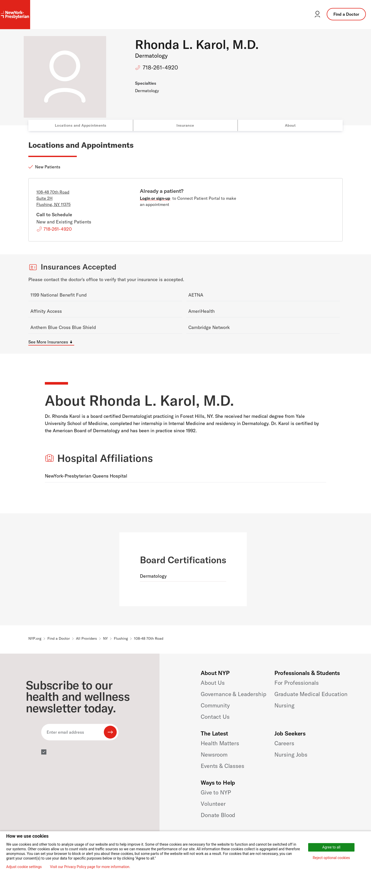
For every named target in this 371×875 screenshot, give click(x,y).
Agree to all (331, 847)
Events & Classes (222, 765)
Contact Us (215, 716)
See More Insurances (48, 341)
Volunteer (213, 803)
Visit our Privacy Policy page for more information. (90, 867)
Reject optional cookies (331, 858)
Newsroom (214, 754)
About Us (213, 682)
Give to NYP (216, 792)
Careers (284, 743)
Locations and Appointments (80, 125)
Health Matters (220, 743)
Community (215, 705)
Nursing (284, 705)
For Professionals (296, 682)
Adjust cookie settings (24, 867)
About (290, 125)
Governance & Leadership (233, 694)
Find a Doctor (346, 14)
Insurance (185, 125)
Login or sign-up (155, 198)
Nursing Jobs (290, 754)
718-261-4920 (160, 67)
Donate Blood (218, 815)
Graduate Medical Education (311, 694)
